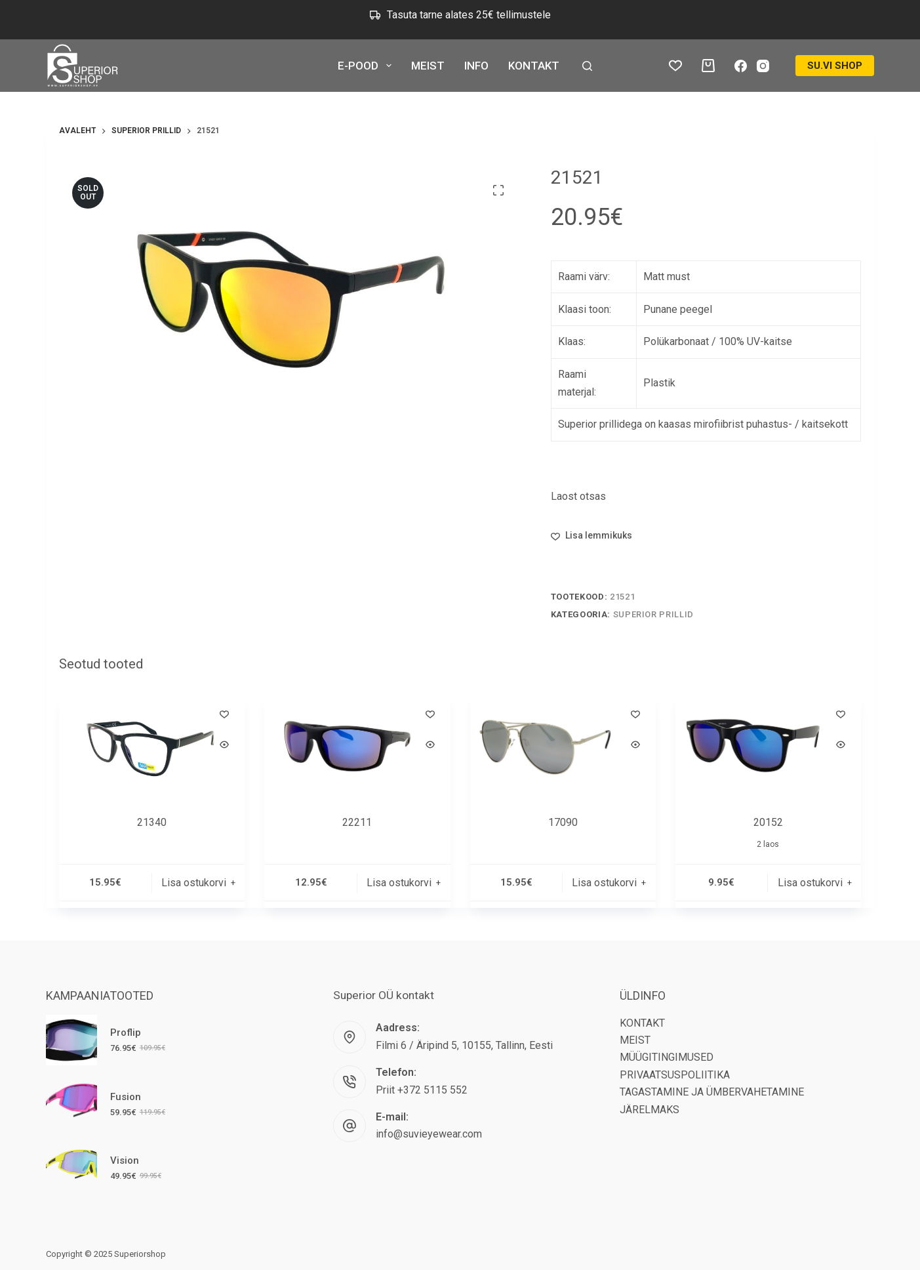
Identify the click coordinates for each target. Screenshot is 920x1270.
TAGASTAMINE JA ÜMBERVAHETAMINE (712, 1092)
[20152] (768, 745)
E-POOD (367, 65)
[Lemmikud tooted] (675, 65)
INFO (476, 65)
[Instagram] (763, 66)
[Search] (587, 66)
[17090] (563, 745)
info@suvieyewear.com (429, 1134)
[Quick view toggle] (224, 744)
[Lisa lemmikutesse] (591, 535)
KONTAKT (533, 65)
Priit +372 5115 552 (422, 1090)
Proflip (125, 1032)
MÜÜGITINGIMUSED (666, 1057)
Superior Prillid (653, 614)
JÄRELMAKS (649, 1109)
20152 (768, 822)
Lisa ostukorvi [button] (193, 882)
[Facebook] (740, 66)
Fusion (125, 1097)
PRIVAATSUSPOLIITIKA (675, 1075)
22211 (357, 822)
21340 (152, 822)
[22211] (357, 745)
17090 (563, 822)
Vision (124, 1160)
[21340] (152, 745)
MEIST (428, 65)
